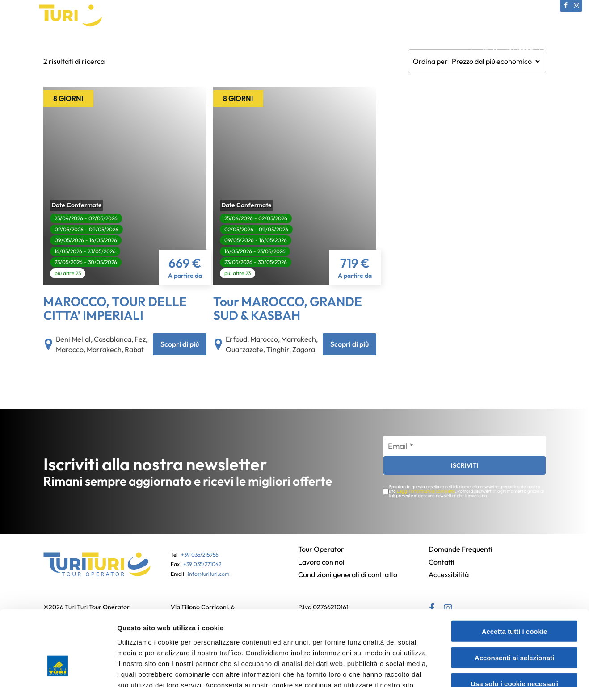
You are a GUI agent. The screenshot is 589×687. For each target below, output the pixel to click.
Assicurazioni (301, 46)
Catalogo (100, 46)
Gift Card (256, 46)
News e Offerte (404, 46)
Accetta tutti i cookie (514, 569)
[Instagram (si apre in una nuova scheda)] (576, 5)
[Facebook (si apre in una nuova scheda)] (565, 5)
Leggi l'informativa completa (425, 494)
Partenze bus (351, 46)
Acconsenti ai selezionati (514, 595)
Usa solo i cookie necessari (514, 621)
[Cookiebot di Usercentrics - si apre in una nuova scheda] (58, 669)
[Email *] (464, 450)
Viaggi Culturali (147, 46)
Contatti (450, 46)
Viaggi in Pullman (206, 46)
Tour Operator (53, 46)
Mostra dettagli (474, 669)
